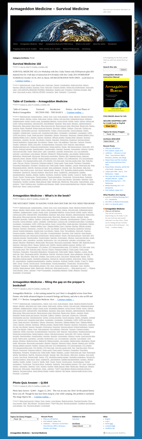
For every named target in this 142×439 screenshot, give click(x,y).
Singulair (65, 168)
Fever (42, 87)
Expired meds (32, 142)
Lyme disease (35, 154)
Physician (84, 270)
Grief (65, 145)
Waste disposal (41, 182)
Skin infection (77, 168)
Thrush (15, 177)
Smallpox (16, 170)
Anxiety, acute (35, 121)
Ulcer (54, 179)
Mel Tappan (66, 371)
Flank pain (48, 87)
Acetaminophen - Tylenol (39, 117)
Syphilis (64, 175)
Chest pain (49, 85)
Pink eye (21, 163)
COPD (89, 133)
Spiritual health (49, 170)
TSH (50, 179)
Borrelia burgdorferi (70, 403)
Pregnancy (68, 90)
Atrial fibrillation (49, 124)
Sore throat (39, 170)
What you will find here (112, 148)
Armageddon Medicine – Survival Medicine (49, 9)
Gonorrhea (58, 145)
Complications (65, 85)
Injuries (90, 149)
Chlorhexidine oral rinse (29, 131)
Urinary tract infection (64, 179)
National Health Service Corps (81, 371)
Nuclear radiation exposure (47, 158)
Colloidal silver (25, 133)
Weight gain (56, 182)
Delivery (85, 85)
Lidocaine (16, 154)
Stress (56, 172)
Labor (15, 90)
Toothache (62, 92)
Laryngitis (59, 151)
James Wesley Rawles (40, 371)
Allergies (29, 119)
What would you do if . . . (62, 268)
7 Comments (71, 92)
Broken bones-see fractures (42, 128)
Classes (56, 85)
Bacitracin (58, 124)
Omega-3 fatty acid (45, 346)
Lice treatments (83, 151)
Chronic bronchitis (63, 131)
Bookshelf (28, 128)
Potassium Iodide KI (46, 163)
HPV (92, 147)
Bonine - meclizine (77, 217)
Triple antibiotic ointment (39, 179)
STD (62, 170)
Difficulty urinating (26, 87)
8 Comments (26, 273)
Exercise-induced (84, 140)
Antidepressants (18, 121)
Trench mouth (25, 179)
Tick (24, 406)
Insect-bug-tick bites (20, 151)
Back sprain (67, 124)
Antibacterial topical (77, 119)
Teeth (56, 92)
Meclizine (44, 154)
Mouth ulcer (17, 186)
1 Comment (25, 373)
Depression (64, 135)
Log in (107, 421)
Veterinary (84, 179)
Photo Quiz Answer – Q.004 (30, 382)
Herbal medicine (55, 147)
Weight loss (65, 182)
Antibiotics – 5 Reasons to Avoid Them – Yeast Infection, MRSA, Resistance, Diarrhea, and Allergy (115, 155)
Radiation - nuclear (71, 165)
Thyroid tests (66, 177)
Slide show (86, 168)
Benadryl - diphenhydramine (81, 124)
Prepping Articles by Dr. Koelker (25, 49)
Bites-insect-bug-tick (48, 126)
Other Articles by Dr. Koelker (49, 49)
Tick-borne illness (78, 177)
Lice (75, 151)
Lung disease (25, 154)
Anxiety (27, 121)
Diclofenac (47, 138)
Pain (83, 161)
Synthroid (57, 175)
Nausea (28, 158)
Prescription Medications (21, 165)
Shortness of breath (80, 90)
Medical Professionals (71, 49)
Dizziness (36, 87)
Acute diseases (63, 117)
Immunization (75, 149)
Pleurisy (27, 163)
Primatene (34, 165)
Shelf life (31, 168)
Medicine (90, 184)
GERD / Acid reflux (34, 145)
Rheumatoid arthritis (20, 168)
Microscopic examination (49, 156)
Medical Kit (52, 154)
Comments (110, 426)
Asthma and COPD (19, 215)
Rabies (61, 165)
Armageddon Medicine (48, 121)
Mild (67, 156)
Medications (49, 90)
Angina (34, 119)
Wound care (17, 369)
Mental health (26, 156)
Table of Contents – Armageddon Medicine (40, 101)
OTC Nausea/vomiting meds (32, 161)
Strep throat (49, 172)
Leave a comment (33, 186)
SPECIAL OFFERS (38, 92)
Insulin (30, 151)
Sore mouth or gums (24, 92)
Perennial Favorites (80, 401)
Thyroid (21, 177)
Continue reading (24, 81)
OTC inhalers (17, 161)
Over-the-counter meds (73, 161)
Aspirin (76, 121)
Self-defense (44, 254)
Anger (33, 85)
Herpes (64, 147)
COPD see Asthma (19, 135)
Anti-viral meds (64, 119)
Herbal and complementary (75, 87)
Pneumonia (35, 163)
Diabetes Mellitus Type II (21, 138)
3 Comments (45, 406)
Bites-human (36, 126)
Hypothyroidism (50, 149)
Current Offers (61, 224)
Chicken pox (87, 128)
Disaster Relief (70, 138)
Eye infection (42, 142)
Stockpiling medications (41, 259)
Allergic (22, 119)
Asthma (82, 121)
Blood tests (75, 126)
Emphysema (64, 140)
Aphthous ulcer (31, 184)
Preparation (86, 163)
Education (55, 140)
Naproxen (85, 156)
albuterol (77, 117)
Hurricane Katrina (26, 371)
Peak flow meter (35, 249)
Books (22, 128)
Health (57, 184)
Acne (50, 117)
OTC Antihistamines (71, 158)
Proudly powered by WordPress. (116, 433)
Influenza (84, 149)
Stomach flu (26, 172)
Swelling (42, 175)
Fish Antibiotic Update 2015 (114, 190)
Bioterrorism (17, 126)
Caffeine (63, 128)
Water (49, 182)
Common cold (36, 133)
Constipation (63, 133)
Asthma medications (25, 124)
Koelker (51, 371)
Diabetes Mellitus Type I (85, 135)
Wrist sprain (74, 182)
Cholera (53, 131)
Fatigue (50, 142)
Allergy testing (30, 210)
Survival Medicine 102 (27, 63)
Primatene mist (44, 165)
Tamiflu (84, 175)
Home (15, 44)
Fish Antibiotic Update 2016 (114, 151)
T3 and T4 (77, 175)
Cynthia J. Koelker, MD (40, 67)
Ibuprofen (59, 149)
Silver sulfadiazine (55, 168)
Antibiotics (88, 119)
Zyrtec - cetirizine (30, 270)
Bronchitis (56, 128)
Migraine (62, 156)
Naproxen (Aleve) (19, 158)
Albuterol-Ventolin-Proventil (83, 208)
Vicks (91, 179)
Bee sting (59, 403)
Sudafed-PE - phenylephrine (69, 172)
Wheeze (92, 268)
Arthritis (70, 121)
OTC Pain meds (58, 161)
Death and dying (76, 85)
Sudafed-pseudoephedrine (36, 261)
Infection (83, 184)
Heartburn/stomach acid (21, 147)
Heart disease (80, 145)
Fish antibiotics (64, 142)
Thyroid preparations (54, 177)
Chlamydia (16, 131)
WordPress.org (109, 428)
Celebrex (70, 128)
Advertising (86, 49)
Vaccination (76, 179)
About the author (99, 44)
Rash (93, 165)
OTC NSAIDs (47, 161)
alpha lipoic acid (31, 306)
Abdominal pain (25, 85)
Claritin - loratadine (39, 222)
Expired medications (20, 142)
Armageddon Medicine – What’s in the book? (42, 195)
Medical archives (32, 341)
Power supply (58, 163)
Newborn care (59, 90)
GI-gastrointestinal (48, 145)
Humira (15, 149)
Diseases (79, 138)
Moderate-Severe (75, 156)
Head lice (71, 145)
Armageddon (46, 270)
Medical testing (84, 154)
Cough (29, 135)
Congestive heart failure (50, 133)
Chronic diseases (76, 131)
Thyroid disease (41, 177)
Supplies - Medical (32, 175)
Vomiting (25, 182)
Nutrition (61, 158)
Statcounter (75, 419)
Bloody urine (40, 85)
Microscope (36, 156)
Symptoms (50, 92)
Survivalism (17, 273)
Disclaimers (112, 44)
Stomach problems (37, 172)
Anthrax (49, 119)
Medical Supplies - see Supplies (68, 154)
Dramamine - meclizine (21, 140)
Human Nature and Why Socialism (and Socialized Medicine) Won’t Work (116, 162)
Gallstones (23, 145)
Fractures (81, 142)
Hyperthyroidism (38, 149)
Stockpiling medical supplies (74, 170)
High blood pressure (74, 147)
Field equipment (43, 329)
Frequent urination (59, 87)
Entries (109, 424)
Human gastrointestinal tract (69, 184)
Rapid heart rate (84, 165)
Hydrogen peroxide (25, 149)
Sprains (57, 170)
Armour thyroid (62, 121)
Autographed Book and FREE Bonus (59, 44)
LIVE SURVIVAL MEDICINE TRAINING (31, 90)
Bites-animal (26, 126)
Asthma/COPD (38, 124)
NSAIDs (35, 158)
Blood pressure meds (63, 126)
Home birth (89, 87)
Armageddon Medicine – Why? (31, 44)
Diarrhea (16, 87)
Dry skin (32, 140)
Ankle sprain (42, 119)
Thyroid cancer (30, 177)
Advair (71, 117)
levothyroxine (68, 151)
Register (107, 419)
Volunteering (17, 182)
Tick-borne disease (33, 406)
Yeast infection (84, 182)
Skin (70, 168)
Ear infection (40, 140)
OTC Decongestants (86, 158)
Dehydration (48, 135)
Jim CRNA (108, 202)
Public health (54, 165)
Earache (48, 140)
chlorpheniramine (44, 131)
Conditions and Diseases (45, 184)
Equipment (73, 140)
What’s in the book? (83, 44)
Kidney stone (37, 151)
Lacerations (51, 151)
